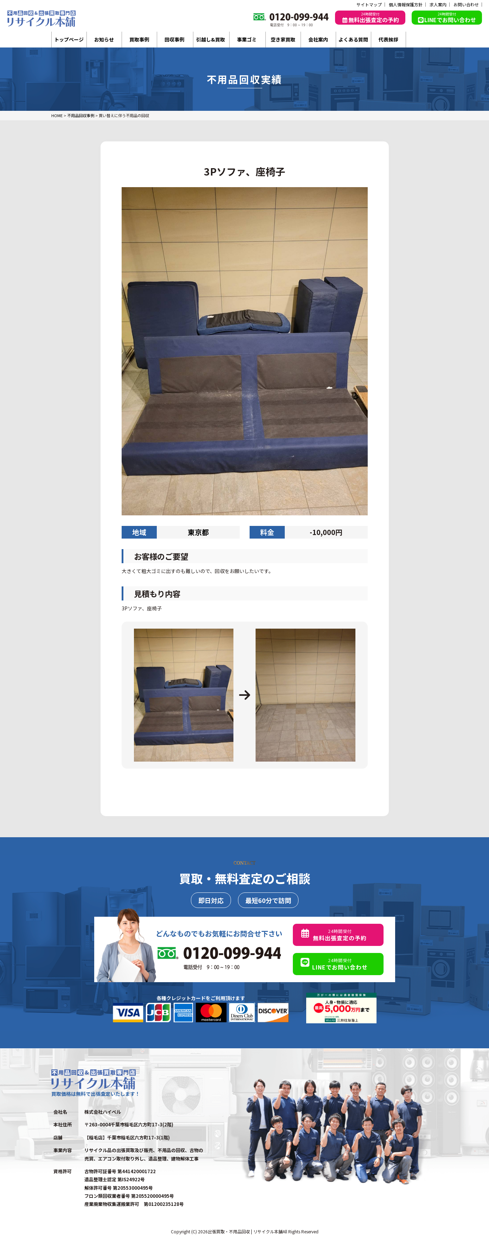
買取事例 (139, 39)
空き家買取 (283, 39)
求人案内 (438, 4)
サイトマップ (369, 4)
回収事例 (174, 39)
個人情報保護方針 (406, 4)
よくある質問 (353, 39)
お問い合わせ (466, 4)
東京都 (198, 532)
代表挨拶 (388, 39)
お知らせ (104, 39)
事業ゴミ (247, 39)
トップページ (69, 39)
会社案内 (318, 39)
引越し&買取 (210, 39)
